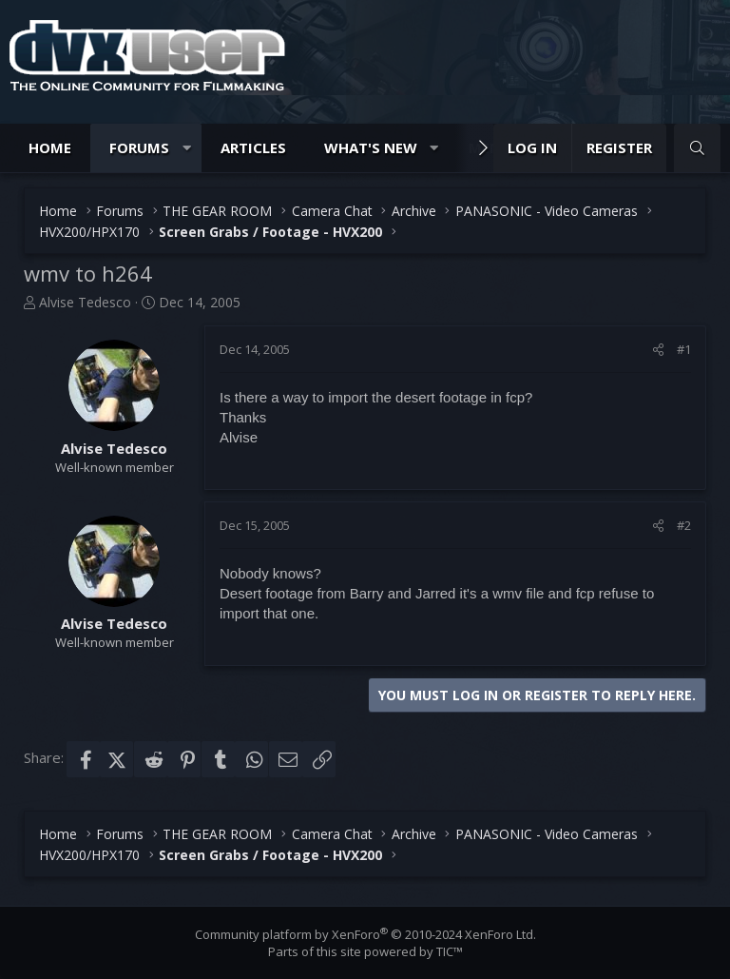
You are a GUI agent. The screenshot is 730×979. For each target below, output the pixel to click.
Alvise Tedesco (85, 302)
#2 (684, 525)
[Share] (658, 349)
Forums (139, 147)
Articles (253, 147)
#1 (684, 349)
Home (50, 147)
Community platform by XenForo (365, 934)
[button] (187, 148)
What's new (370, 147)
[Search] (697, 148)
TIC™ (449, 951)
